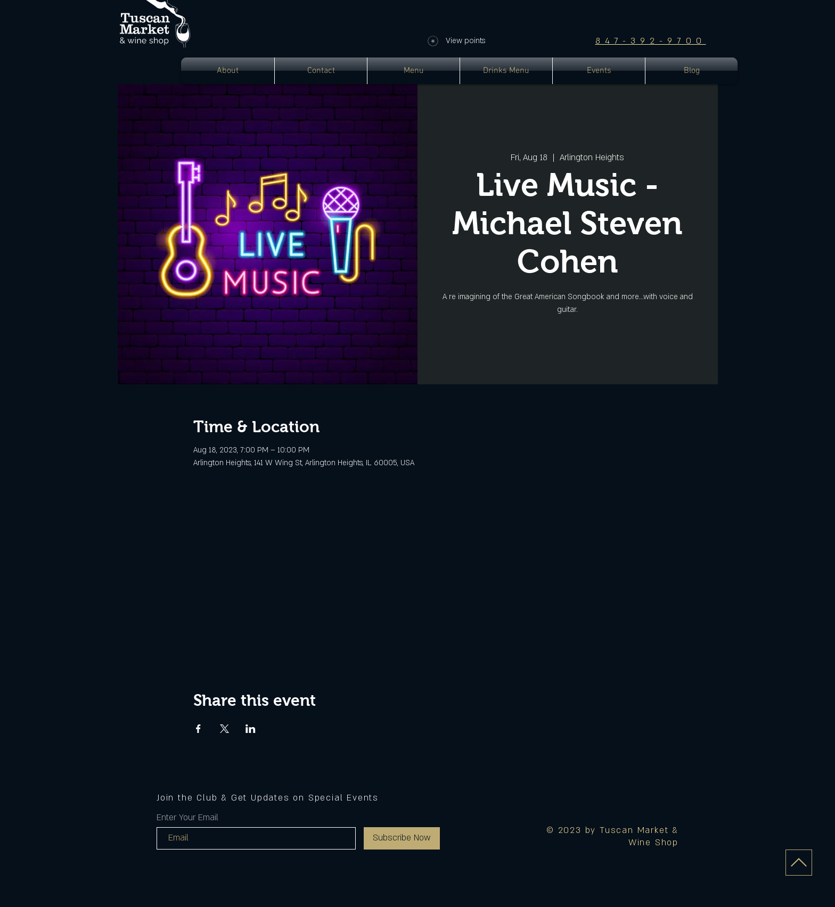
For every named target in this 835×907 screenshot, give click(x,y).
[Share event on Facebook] (198, 728)
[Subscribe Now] (402, 838)
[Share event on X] (224, 728)
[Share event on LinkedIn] (250, 728)
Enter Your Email (187, 817)
